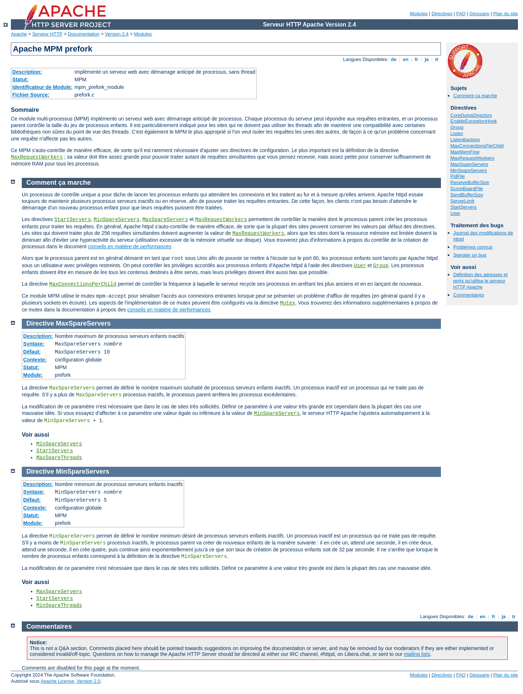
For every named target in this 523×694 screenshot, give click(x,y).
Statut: (20, 79)
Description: (27, 72)
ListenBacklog (465, 139)
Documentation (84, 34)
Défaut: (32, 352)
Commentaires (468, 295)
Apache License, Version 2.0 (71, 681)
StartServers (463, 207)
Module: (33, 375)
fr (417, 59)
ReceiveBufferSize (469, 182)
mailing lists (417, 654)
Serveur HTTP (47, 34)
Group (456, 127)
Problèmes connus (472, 247)
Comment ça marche (475, 95)
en (406, 59)
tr (437, 59)
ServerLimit (462, 201)
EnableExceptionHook (473, 121)
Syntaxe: (33, 344)
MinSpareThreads (59, 605)
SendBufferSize (466, 194)
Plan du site (505, 13)
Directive (40, 323)
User (455, 213)
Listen (456, 133)
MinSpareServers (468, 170)
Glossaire (480, 13)
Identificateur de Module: (42, 87)
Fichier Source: (30, 95)
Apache (19, 34)
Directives (441, 13)
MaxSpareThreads (59, 458)
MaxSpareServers (469, 164)
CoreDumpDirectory (471, 115)
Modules (418, 13)
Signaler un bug (469, 255)
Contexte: (35, 360)
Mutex (287, 303)
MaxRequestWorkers (37, 157)
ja (426, 59)
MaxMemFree (464, 152)
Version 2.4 (117, 34)
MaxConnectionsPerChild (477, 145)
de (394, 59)
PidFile (457, 176)
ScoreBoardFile (466, 188)
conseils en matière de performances (129, 246)
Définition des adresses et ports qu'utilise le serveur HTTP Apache (480, 281)
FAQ (461, 13)
